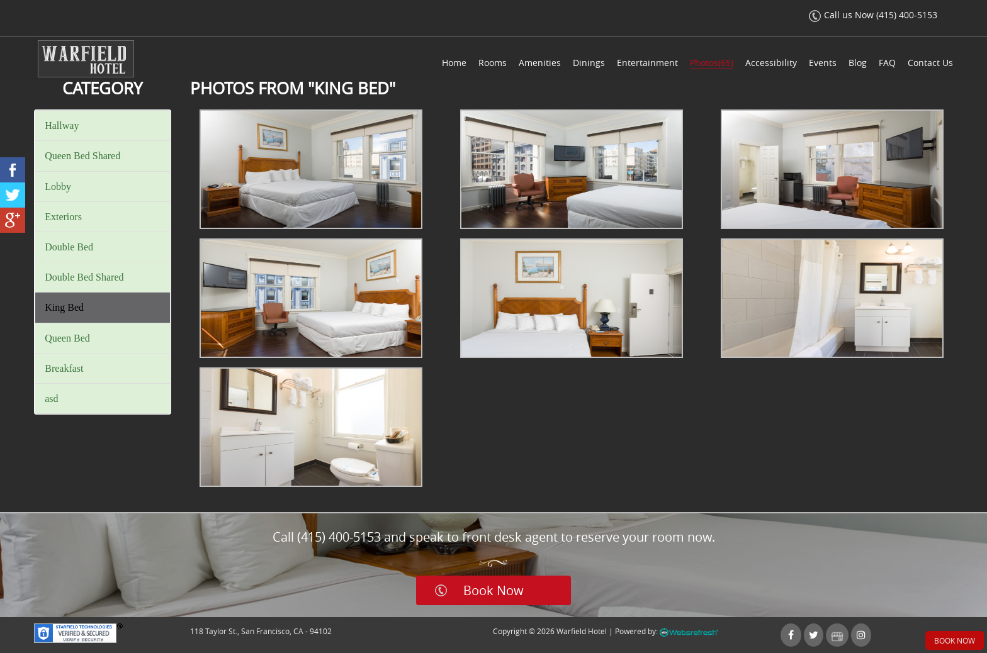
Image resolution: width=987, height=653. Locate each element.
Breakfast (64, 368)
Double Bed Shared (84, 277)
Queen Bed (67, 338)
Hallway (62, 125)
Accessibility (771, 63)
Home (454, 63)
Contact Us (930, 63)
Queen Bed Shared (82, 155)
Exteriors (63, 216)
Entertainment (647, 63)
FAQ (887, 63)
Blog (858, 63)
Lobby (58, 186)
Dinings (589, 63)
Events (823, 63)
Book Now (493, 590)
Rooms (492, 63)
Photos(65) (711, 63)
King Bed (64, 307)
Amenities (540, 63)
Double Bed (69, 247)
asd (51, 398)
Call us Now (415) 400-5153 (873, 15)
